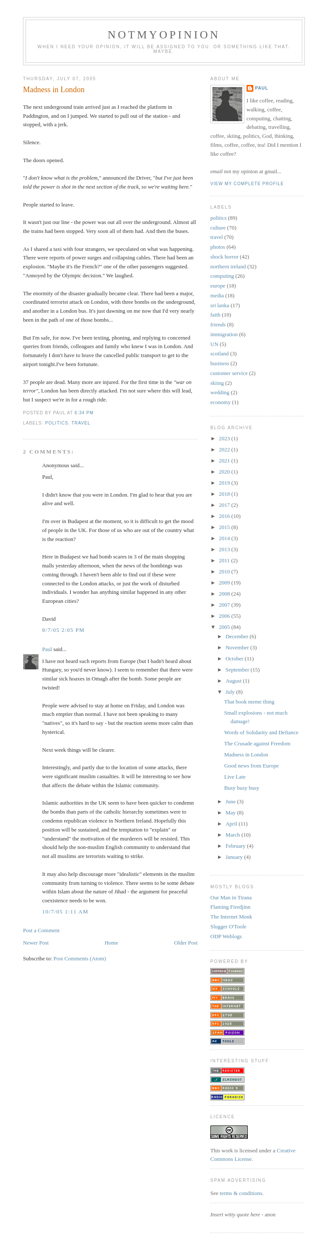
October (235, 658)
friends (218, 324)
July (231, 692)
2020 (225, 471)
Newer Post (36, 942)
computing (222, 276)
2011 (225, 560)
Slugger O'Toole (228, 926)
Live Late (234, 776)
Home (111, 942)
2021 (225, 460)
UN (214, 344)
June (231, 801)
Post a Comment (41, 930)
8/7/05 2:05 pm (63, 630)
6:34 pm (84, 412)
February (236, 846)
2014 (225, 538)
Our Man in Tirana (231, 897)
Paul (47, 649)
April (232, 823)
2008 (225, 593)
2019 (225, 483)
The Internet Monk (231, 916)
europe (217, 285)
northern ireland (228, 266)
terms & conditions (241, 1193)
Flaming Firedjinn (230, 907)
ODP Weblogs (226, 936)
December (238, 636)
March (233, 835)
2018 (225, 494)
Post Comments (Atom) (80, 958)
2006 (225, 616)
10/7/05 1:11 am (65, 911)
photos (217, 247)
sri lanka (219, 305)
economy (220, 402)
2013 (225, 549)
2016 (225, 516)
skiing (217, 383)
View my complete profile (247, 183)
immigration (224, 334)
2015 (225, 527)
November (238, 647)
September (238, 669)
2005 (225, 627)
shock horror (224, 256)
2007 (225, 605)
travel (81, 423)
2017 (225, 505)
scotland (219, 353)
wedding (219, 392)
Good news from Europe (251, 765)
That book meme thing (249, 701)
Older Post (186, 942)
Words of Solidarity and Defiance (261, 732)
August (234, 680)
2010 (225, 571)
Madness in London (53, 89)
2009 (225, 582)
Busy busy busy (241, 788)
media (217, 295)
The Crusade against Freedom (257, 743)
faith (215, 314)
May (231, 812)
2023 (225, 438)
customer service (229, 373)
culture (218, 227)
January (235, 857)
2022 (225, 449)
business (219, 363)
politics (56, 423)
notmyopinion (164, 35)
